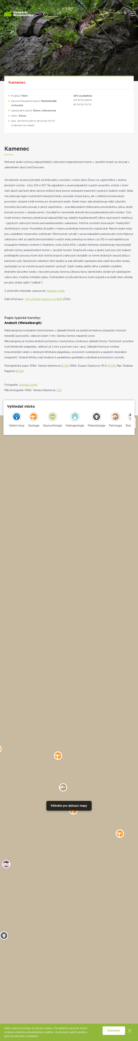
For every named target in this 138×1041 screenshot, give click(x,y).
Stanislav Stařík (55, 291)
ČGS (64, 366)
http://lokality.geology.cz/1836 (43, 299)
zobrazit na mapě (22, 125)
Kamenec (17, 82)
